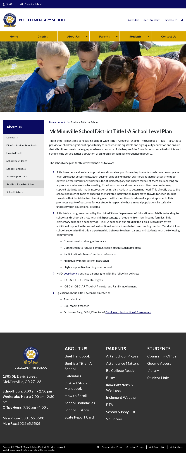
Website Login (176, 447)
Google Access (159, 363)
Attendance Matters (122, 363)
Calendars (12, 137)
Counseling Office (162, 356)
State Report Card (16, 176)
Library (153, 370)
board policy (71, 273)
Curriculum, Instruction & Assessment (128, 312)
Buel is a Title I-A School (20, 184)
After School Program (123, 356)
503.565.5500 (32, 418)
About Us (63, 122)
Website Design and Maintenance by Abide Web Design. (29, 450)
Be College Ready (120, 370)
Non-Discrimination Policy (109, 447)
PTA (109, 404)
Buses (111, 377)
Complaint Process (135, 447)
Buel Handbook (77, 356)
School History (14, 192)
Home (52, 122)
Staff (7, 4)
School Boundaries (16, 160)
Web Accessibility (157, 447)
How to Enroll (14, 153)
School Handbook (16, 168)
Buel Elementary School (42, 20)
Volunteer (114, 419)
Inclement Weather (121, 397)
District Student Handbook (21, 145)
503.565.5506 (28, 423)
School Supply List (120, 412)
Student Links (158, 377)
